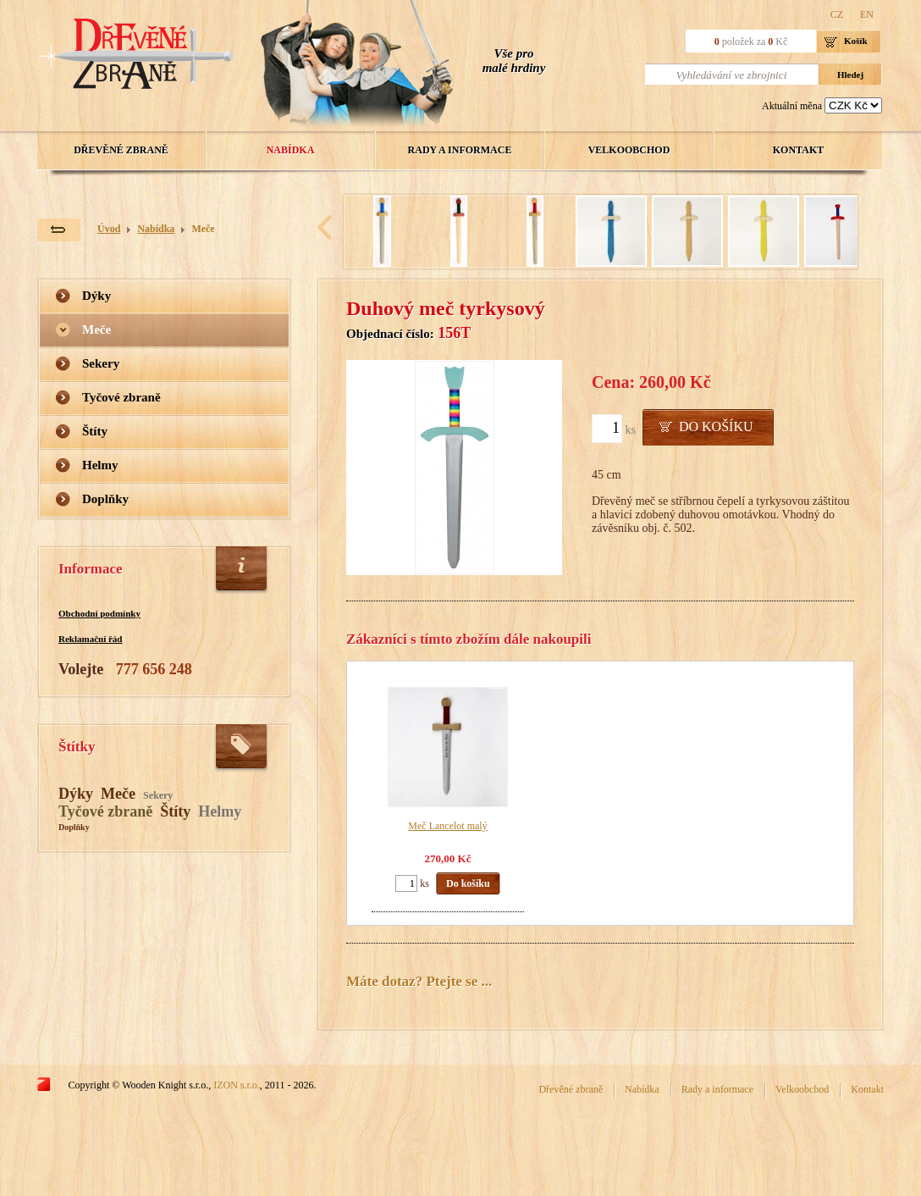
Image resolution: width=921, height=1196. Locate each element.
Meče (202, 229)
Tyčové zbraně (121, 397)
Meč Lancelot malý (447, 826)
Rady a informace (460, 150)
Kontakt (798, 150)
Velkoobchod (629, 150)
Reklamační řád (90, 639)
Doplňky (105, 499)
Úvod (108, 229)
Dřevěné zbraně (121, 150)
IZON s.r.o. (236, 1085)
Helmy (100, 465)
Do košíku (716, 426)
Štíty (95, 431)
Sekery (100, 363)
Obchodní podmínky (99, 613)
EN (867, 14)
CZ (836, 14)
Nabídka (291, 150)
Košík (856, 41)
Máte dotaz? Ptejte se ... (419, 981)
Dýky (96, 295)
